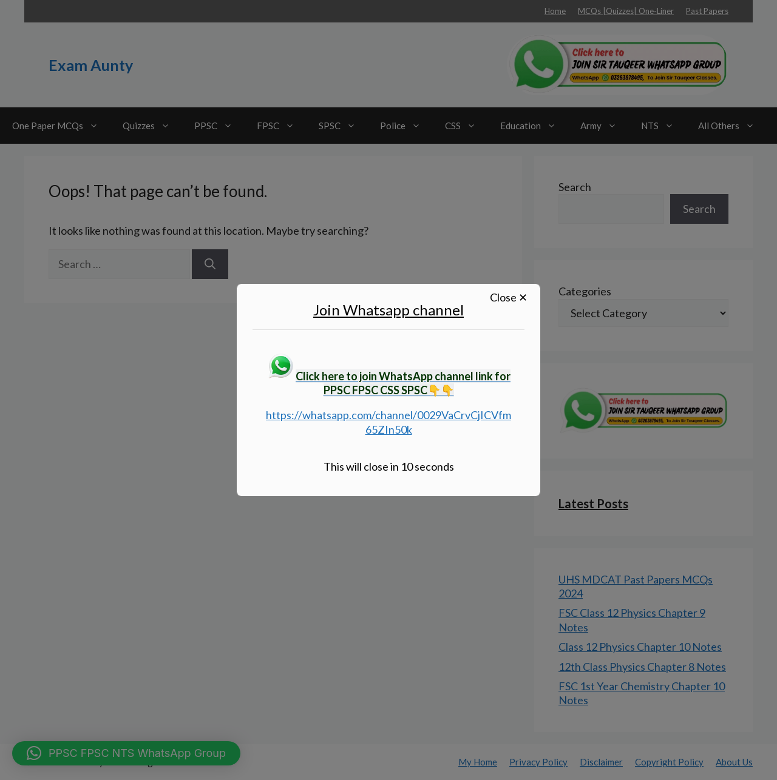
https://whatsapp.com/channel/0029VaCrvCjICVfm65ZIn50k (388, 421)
